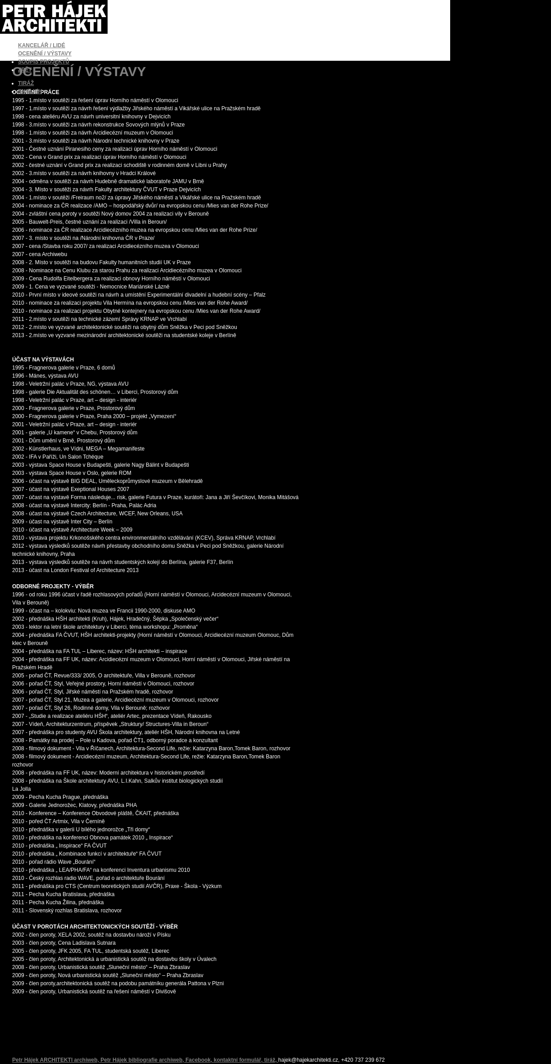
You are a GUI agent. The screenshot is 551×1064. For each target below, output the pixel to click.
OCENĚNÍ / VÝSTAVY (45, 53)
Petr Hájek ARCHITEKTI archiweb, (56, 1060)
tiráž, (271, 1060)
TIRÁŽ (26, 83)
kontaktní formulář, (239, 1060)
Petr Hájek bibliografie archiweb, (142, 1060)
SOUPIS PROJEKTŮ (43, 62)
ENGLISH (30, 91)
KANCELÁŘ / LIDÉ (41, 45)
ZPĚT (25, 70)
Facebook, (199, 1060)
